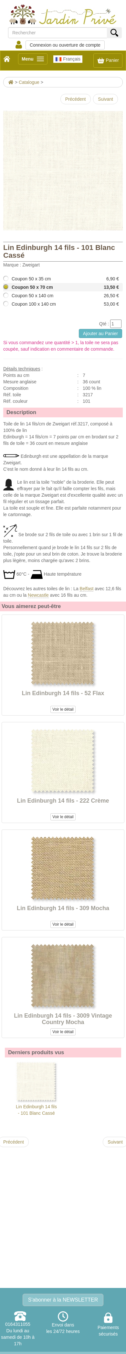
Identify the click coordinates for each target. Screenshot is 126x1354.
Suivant (105, 99)
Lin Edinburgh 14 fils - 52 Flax (63, 693)
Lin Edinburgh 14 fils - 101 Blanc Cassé (36, 1088)
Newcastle (38, 595)
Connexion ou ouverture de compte (65, 45)
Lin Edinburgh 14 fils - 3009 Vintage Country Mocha (63, 1018)
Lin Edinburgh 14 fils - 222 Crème (63, 800)
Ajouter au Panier (100, 333)
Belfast (87, 588)
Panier (108, 60)
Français (67, 59)
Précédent (75, 99)
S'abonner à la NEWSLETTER (63, 1300)
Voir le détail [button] (62, 709)
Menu (34, 60)
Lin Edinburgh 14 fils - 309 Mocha (63, 908)
